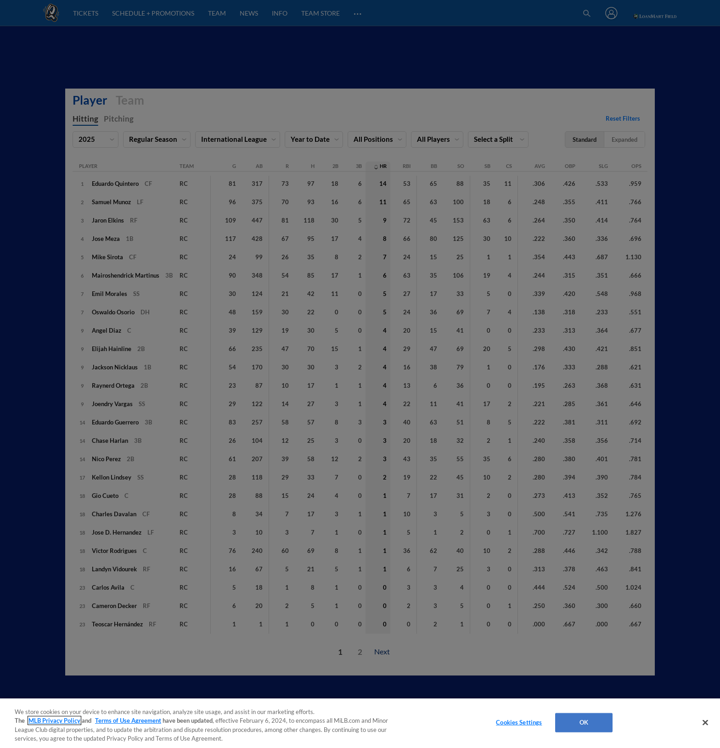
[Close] (705, 722)
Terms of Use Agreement (128, 720)
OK (583, 722)
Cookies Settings (519, 722)
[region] (360, 723)
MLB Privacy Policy (54, 720)
